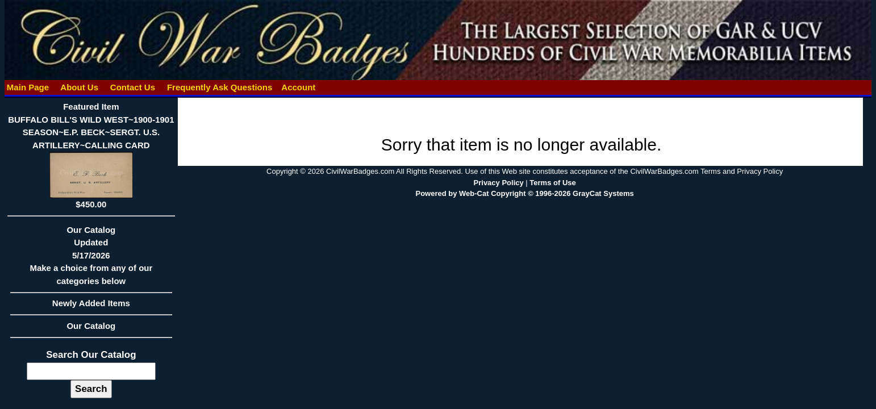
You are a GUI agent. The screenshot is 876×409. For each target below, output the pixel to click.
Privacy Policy (499, 182)
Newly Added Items (91, 306)
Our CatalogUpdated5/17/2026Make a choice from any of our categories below (91, 259)
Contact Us (133, 87)
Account (298, 87)
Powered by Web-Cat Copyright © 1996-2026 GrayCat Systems (524, 193)
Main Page (28, 87)
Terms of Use (552, 182)
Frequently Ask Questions (220, 87)
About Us (80, 87)
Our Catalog (90, 326)
